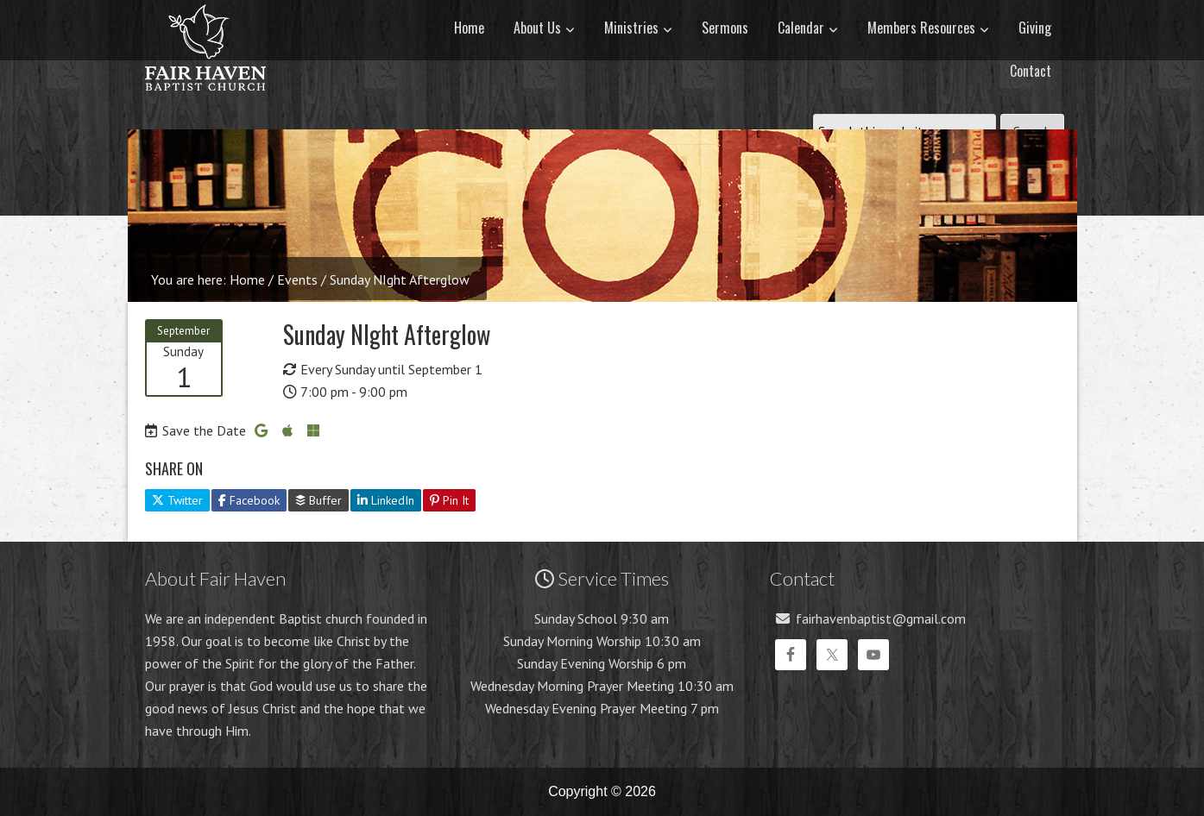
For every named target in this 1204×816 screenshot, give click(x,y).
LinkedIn (385, 500)
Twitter (177, 500)
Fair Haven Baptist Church (205, 107)
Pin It (449, 500)
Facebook (249, 500)
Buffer (318, 500)
